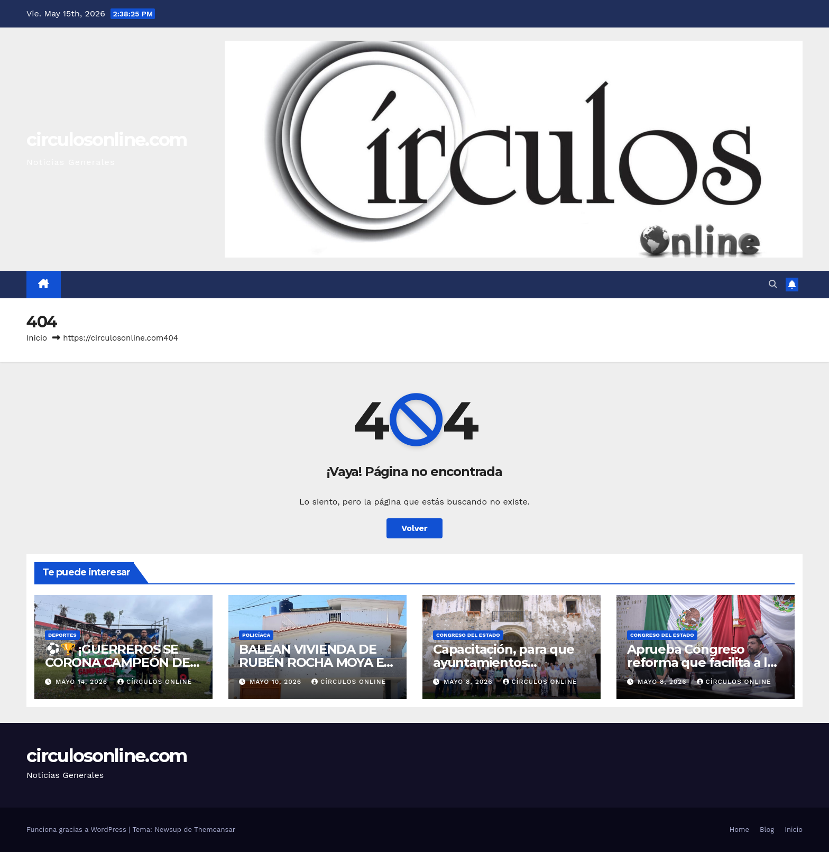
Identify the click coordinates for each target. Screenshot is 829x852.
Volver (414, 528)
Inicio (36, 338)
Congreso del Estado (468, 635)
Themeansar (214, 829)
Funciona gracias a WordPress (77, 829)
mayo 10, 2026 (277, 681)
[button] (773, 284)
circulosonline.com (106, 140)
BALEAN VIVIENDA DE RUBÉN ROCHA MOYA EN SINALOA (316, 662)
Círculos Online (154, 681)
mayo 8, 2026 (469, 681)
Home (739, 829)
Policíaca (256, 635)
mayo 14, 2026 (83, 681)
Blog (767, 829)
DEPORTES (62, 635)
